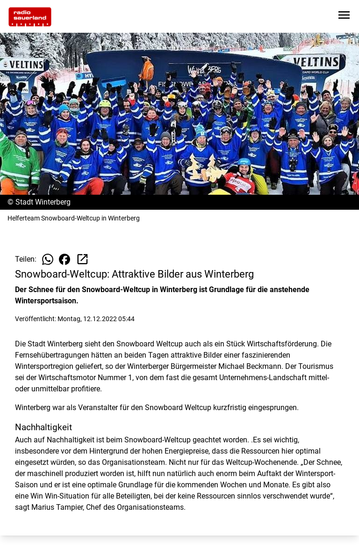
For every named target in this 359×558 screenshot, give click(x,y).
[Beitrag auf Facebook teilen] (64, 259)
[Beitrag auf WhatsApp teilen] (47, 259)
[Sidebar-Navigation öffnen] (344, 16)
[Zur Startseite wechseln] (29, 17)
